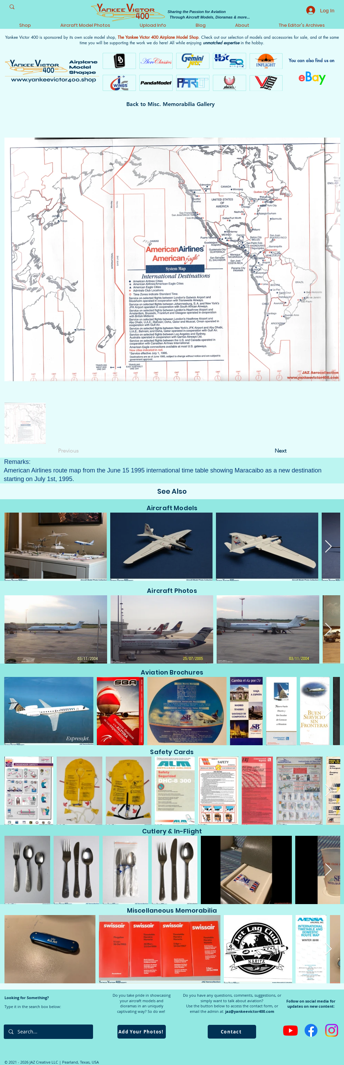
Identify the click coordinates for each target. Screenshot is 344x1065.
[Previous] (80, 451)
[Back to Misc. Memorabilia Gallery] (172, 104)
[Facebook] (311, 1030)
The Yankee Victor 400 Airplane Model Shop (158, 37)
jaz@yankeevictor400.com (249, 1011)
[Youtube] (290, 1030)
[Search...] (48, 1032)
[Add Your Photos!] (141, 1032)
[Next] (269, 451)
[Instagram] (331, 1030)
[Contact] (232, 1032)
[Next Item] (328, 546)
